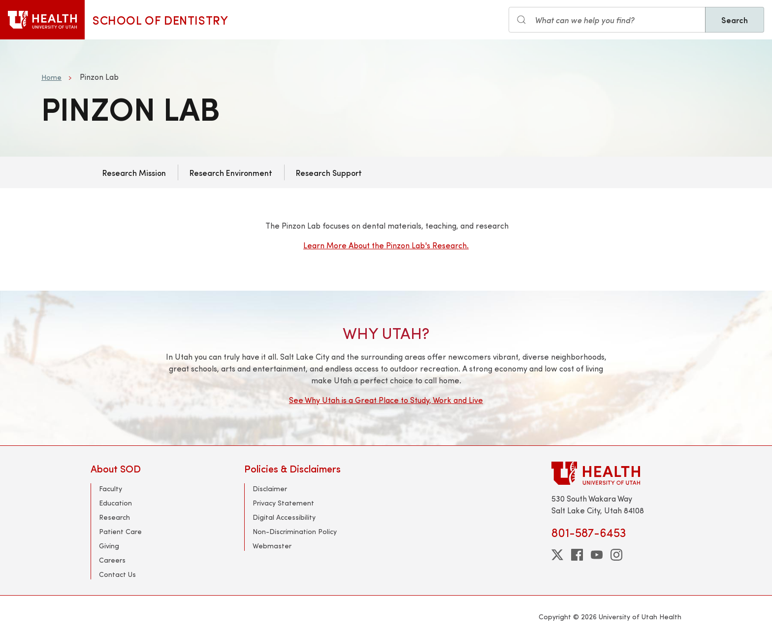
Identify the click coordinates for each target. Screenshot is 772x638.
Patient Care (120, 531)
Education (115, 502)
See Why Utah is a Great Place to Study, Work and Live (386, 400)
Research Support (329, 172)
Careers (112, 560)
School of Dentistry (160, 20)
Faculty (110, 488)
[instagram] (616, 555)
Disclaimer (270, 488)
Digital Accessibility (284, 517)
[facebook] (577, 555)
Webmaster (272, 545)
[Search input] (607, 20)
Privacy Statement (283, 502)
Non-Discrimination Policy (295, 531)
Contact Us (117, 574)
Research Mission (134, 172)
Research (114, 517)
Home (51, 77)
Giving (109, 545)
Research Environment (231, 172)
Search (734, 19)
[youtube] (597, 555)
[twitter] (557, 555)
